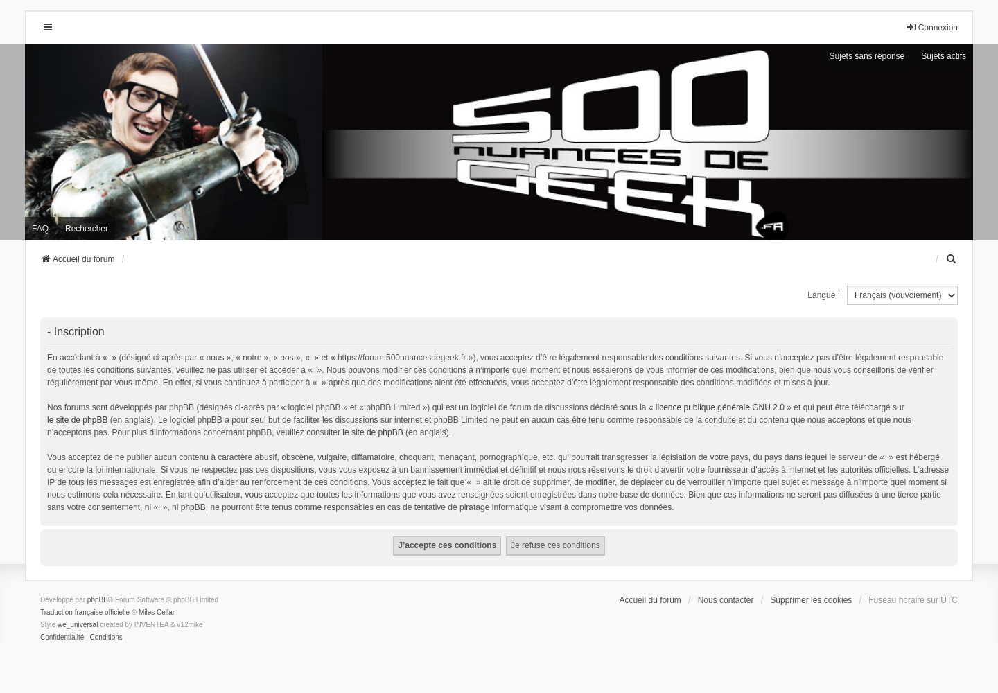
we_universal (78, 625)
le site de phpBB (77, 420)
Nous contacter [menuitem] (726, 600)
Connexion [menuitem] (932, 27)
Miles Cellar (157, 612)
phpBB (97, 600)
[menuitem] (951, 259)
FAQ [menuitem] (40, 229)
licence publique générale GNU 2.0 (720, 407)
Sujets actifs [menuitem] (943, 56)
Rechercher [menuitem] (86, 229)
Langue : (823, 295)
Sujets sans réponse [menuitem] (867, 56)
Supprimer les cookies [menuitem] (811, 600)
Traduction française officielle (85, 612)
